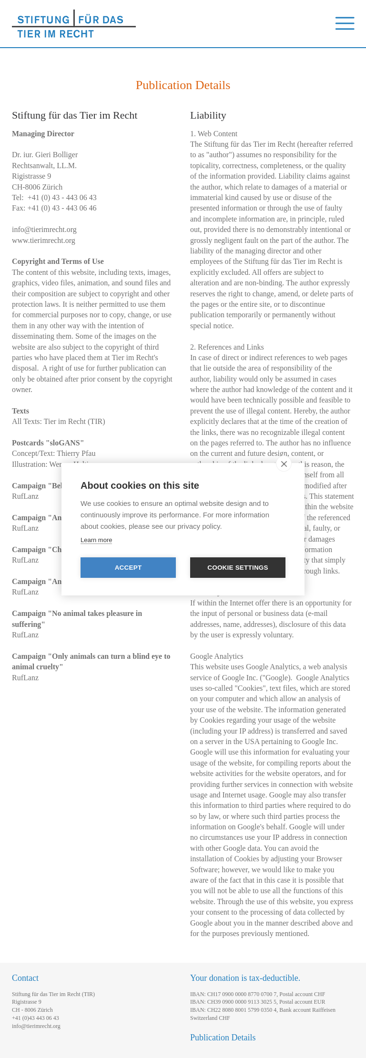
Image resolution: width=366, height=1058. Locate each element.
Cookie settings (237, 567)
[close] (284, 463)
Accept (128, 567)
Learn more (96, 540)
